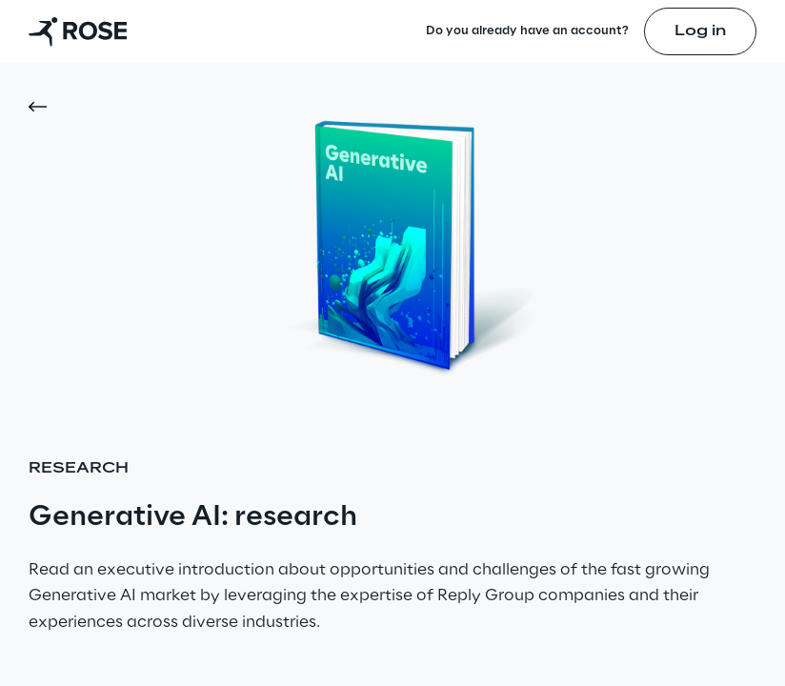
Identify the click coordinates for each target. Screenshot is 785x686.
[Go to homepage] (78, 31)
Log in (700, 31)
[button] (44, 106)
